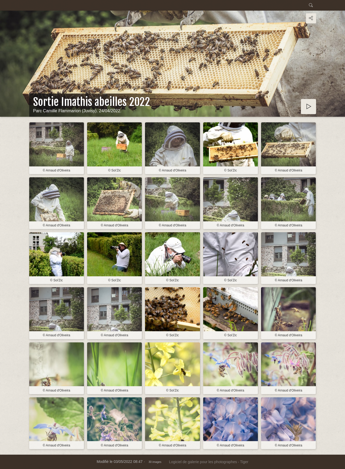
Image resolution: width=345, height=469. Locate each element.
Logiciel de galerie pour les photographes (203, 462)
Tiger (244, 462)
